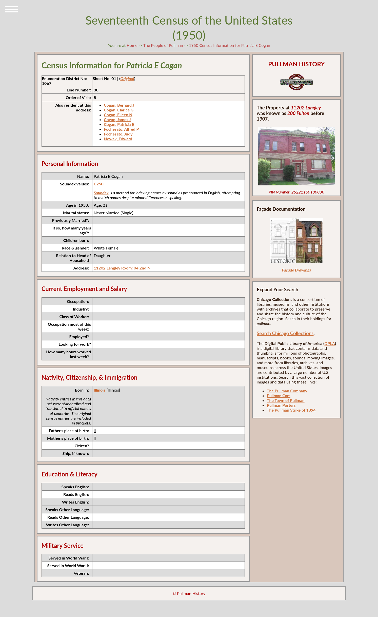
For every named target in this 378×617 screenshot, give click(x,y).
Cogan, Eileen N (118, 114)
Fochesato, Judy (118, 133)
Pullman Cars (278, 395)
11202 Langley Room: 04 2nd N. (122, 267)
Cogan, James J (117, 119)
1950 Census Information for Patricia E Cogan (229, 45)
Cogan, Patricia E (119, 124)
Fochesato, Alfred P (121, 129)
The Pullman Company (287, 390)
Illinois (99, 390)
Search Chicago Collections (285, 333)
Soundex (101, 192)
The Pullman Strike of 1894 (291, 410)
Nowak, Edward (118, 138)
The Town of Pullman (286, 400)
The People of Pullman (163, 45)
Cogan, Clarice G (118, 109)
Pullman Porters (281, 405)
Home (132, 45)
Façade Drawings (296, 269)
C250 (98, 183)
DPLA (329, 343)
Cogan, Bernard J (119, 105)
